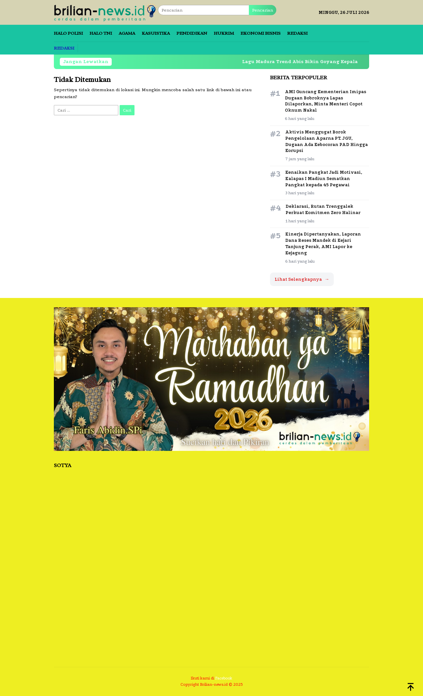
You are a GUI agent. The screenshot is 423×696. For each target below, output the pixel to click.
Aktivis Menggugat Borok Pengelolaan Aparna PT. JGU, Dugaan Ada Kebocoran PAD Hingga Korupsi (326, 141)
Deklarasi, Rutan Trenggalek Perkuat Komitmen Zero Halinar (323, 209)
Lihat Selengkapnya (302, 279)
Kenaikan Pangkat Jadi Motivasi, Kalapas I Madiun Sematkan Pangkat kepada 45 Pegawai (323, 178)
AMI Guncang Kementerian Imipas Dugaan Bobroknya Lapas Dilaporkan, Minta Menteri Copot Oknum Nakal (325, 101)
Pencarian (262, 10)
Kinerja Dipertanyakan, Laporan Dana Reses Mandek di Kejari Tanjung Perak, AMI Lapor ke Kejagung (323, 243)
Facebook (223, 678)
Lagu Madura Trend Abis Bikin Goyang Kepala (305, 61)
